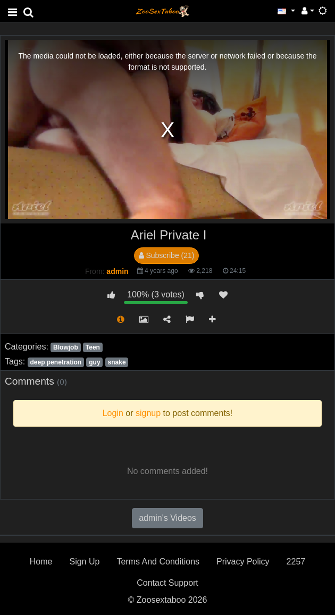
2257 (296, 561)
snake (117, 362)
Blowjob (65, 347)
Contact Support (167, 582)
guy (94, 362)
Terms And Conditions (157, 561)
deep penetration (55, 362)
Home (41, 561)
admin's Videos (167, 517)
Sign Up (84, 561)
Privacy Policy (243, 561)
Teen (93, 347)
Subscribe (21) (167, 255)
